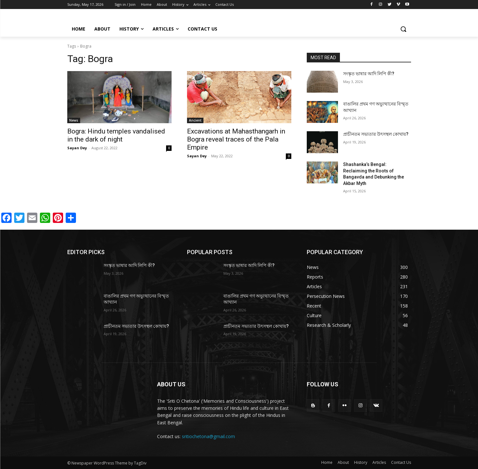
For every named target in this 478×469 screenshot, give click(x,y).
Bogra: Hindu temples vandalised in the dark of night (116, 135)
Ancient (195, 120)
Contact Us (401, 462)
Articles (379, 462)
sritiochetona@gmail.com (208, 436)
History (360, 462)
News (73, 120)
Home (327, 462)
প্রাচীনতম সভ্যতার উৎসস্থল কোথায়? (375, 134)
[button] (403, 29)
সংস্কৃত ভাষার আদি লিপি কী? (368, 73)
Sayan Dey (77, 147)
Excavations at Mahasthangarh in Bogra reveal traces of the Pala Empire (236, 139)
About (343, 462)
